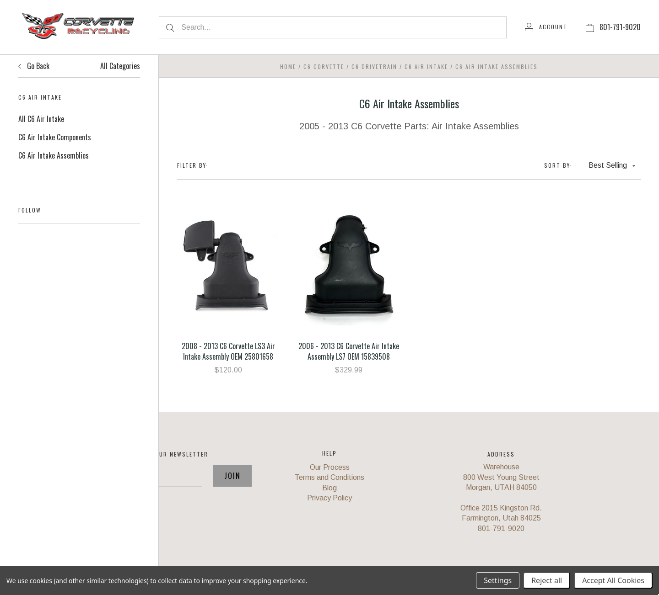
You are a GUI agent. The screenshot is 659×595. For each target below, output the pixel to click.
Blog (329, 488)
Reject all (546, 580)
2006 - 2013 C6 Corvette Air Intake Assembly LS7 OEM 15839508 (348, 350)
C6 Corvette (323, 66)
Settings (498, 580)
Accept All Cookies (613, 580)
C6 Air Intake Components (54, 137)
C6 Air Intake (426, 66)
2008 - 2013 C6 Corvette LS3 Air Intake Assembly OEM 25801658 (228, 350)
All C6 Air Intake (41, 118)
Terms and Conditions (329, 477)
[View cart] (590, 27)
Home (288, 66)
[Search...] (333, 27)
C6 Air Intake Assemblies (53, 155)
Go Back (33, 66)
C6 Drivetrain (374, 66)
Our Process (330, 467)
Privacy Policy (329, 498)
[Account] (546, 27)
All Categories (120, 66)
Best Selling (612, 165)
